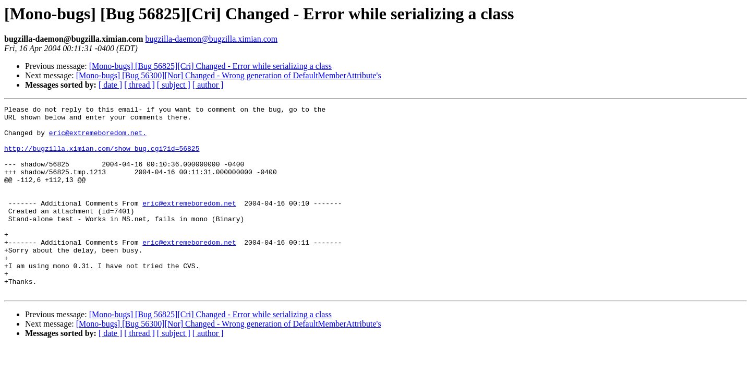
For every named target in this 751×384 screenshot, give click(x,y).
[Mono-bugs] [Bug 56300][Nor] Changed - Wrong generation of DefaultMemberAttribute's (228, 75)
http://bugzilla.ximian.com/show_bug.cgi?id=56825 (101, 157)
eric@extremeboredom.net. (98, 138)
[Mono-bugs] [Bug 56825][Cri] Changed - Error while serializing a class (210, 66)
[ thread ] (139, 84)
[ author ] (208, 84)
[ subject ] (173, 84)
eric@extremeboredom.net (189, 223)
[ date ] (110, 84)
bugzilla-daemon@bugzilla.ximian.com (211, 38)
